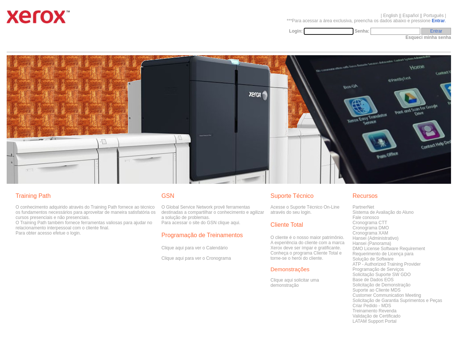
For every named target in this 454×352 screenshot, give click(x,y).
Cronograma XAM (370, 233)
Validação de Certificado (377, 316)
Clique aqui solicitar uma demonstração (294, 283)
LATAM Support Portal (375, 321)
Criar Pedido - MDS (372, 305)
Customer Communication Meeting (387, 295)
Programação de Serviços (378, 269)
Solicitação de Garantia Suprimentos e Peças (397, 300)
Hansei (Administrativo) (376, 238)
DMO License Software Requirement (389, 248)
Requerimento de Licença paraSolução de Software (383, 256)
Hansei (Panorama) (372, 243)
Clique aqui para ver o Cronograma (196, 258)
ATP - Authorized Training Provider (387, 264)
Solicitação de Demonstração (382, 285)
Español (410, 15)
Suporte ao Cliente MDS (377, 290)
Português (434, 15)
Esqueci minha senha (428, 37)
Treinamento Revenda (375, 310)
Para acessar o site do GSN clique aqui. (200, 222)
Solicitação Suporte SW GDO (382, 274)
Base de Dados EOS (373, 279)
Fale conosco (366, 217)
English (390, 15)
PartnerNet (363, 207)
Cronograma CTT (370, 222)
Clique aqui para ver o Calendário (194, 247)
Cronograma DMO (371, 227)
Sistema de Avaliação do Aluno (383, 212)
